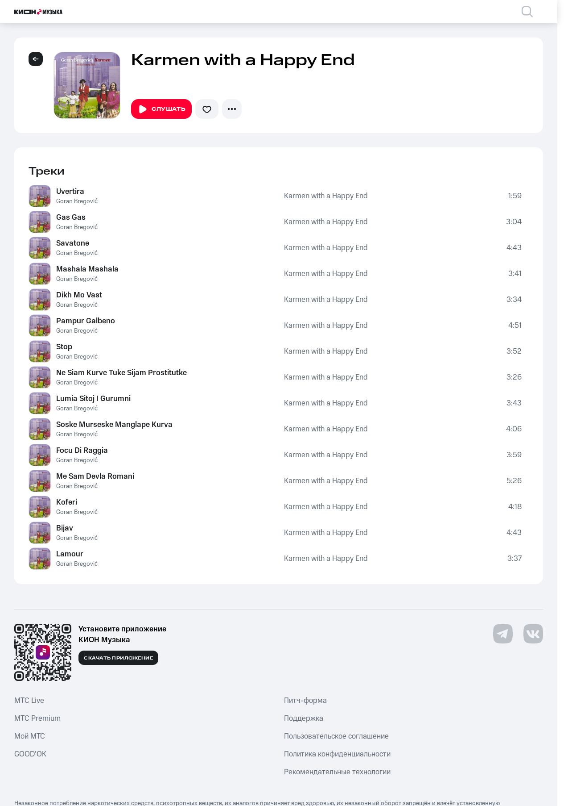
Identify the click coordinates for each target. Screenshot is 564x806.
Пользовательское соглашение (336, 736)
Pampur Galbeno (85, 321)
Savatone (72, 243)
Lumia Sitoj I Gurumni (93, 398)
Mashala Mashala (87, 269)
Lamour (69, 554)
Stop (64, 347)
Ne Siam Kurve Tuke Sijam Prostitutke (121, 373)
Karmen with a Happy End (326, 196)
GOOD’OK (30, 754)
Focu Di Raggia (82, 450)
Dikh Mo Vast (79, 295)
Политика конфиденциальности (337, 754)
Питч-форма (305, 700)
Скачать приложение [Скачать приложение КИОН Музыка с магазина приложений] (118, 658)
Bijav (64, 528)
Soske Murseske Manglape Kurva (114, 424)
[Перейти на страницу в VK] (533, 633)
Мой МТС (29, 736)
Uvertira (70, 191)
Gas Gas (71, 217)
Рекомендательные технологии (337, 772)
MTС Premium (37, 718)
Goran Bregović (77, 201)
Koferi (66, 502)
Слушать (161, 109)
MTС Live (29, 700)
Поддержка (303, 718)
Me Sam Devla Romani (95, 476)
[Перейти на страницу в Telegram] (503, 633)
